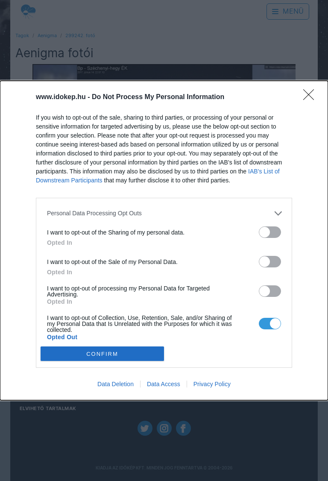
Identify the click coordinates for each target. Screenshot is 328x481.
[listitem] (164, 213)
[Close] (311, 97)
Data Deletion (115, 384)
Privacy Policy (212, 384)
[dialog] (164, 241)
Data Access (163, 384)
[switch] (270, 232)
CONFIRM (102, 353)
